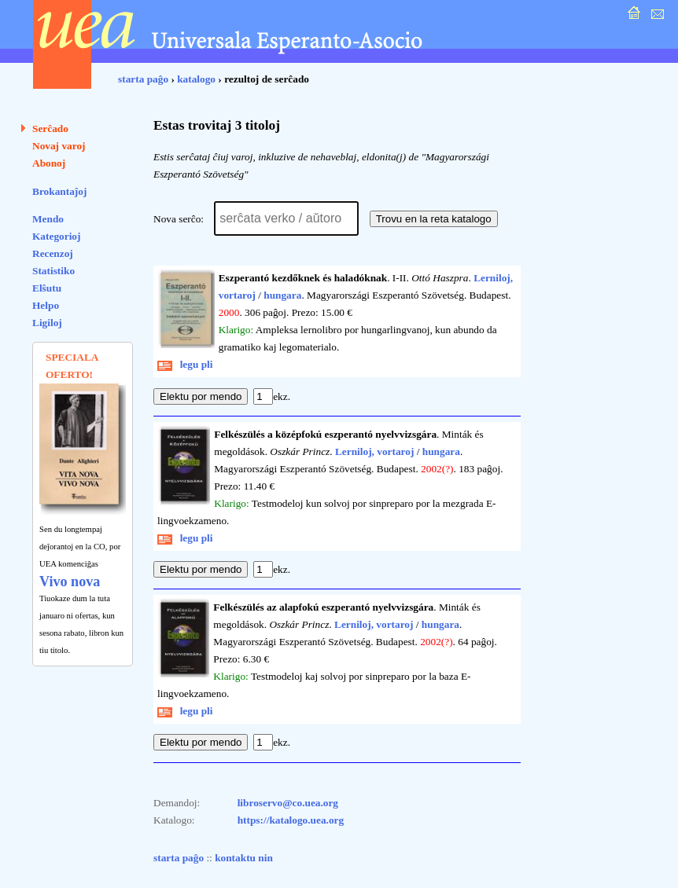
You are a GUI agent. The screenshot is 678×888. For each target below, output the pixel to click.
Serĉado (50, 128)
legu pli (185, 364)
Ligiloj (47, 322)
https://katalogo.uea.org (291, 820)
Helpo (45, 305)
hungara (282, 295)
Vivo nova (69, 581)
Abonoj (48, 163)
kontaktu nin (244, 858)
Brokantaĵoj (59, 191)
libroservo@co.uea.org (288, 803)
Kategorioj (56, 236)
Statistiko (53, 271)
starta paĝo (143, 79)
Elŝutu (46, 288)
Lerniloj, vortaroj (374, 451)
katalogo (196, 79)
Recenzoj (52, 253)
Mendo (48, 219)
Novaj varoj (59, 146)
